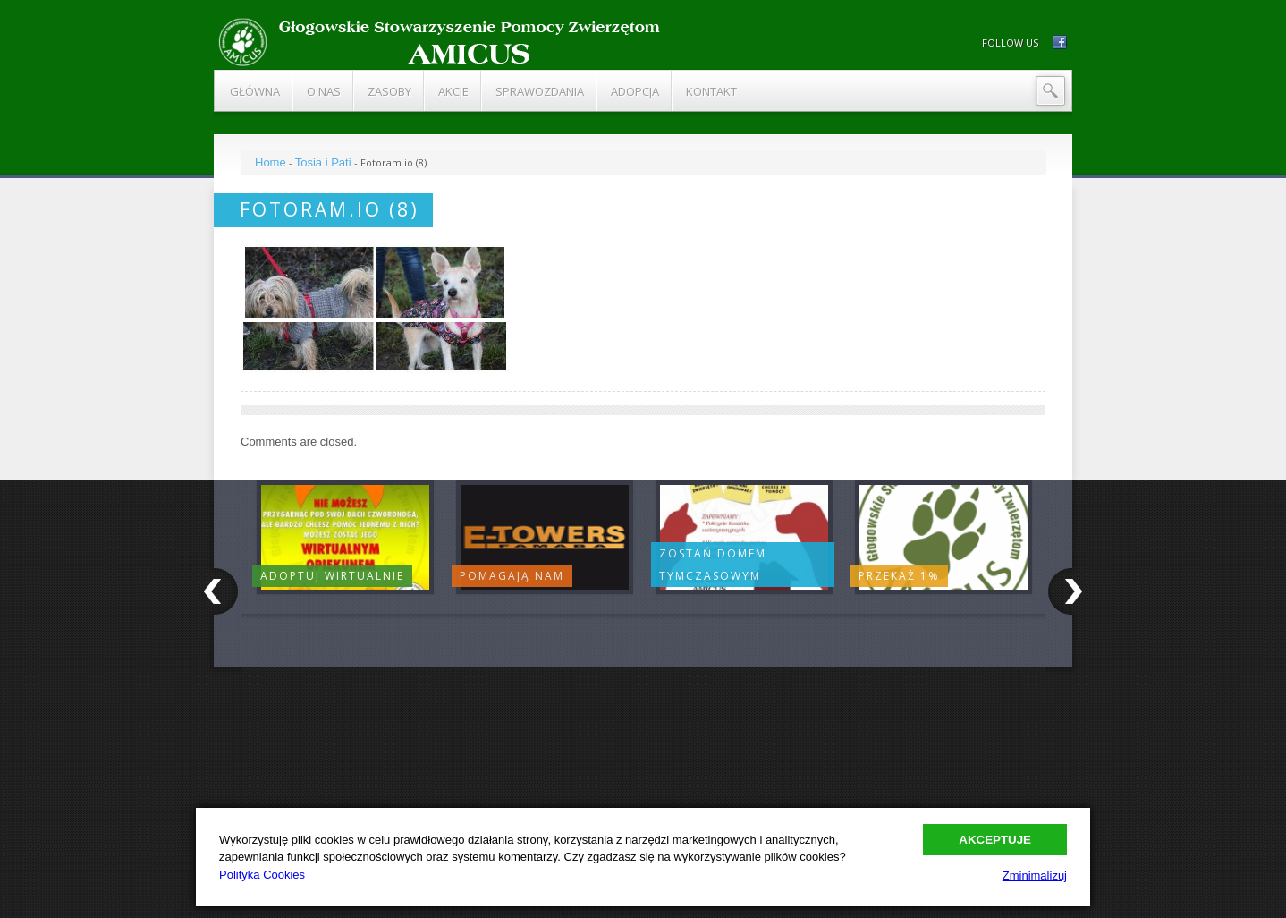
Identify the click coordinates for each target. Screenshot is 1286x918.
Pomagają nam (512, 575)
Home (270, 162)
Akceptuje (995, 839)
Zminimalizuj (1035, 875)
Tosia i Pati (323, 162)
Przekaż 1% (899, 575)
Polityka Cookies (262, 874)
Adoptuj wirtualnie (332, 575)
